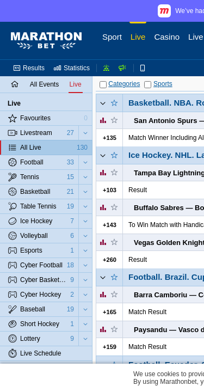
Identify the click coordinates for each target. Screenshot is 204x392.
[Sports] (147, 84)
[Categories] (103, 84)
